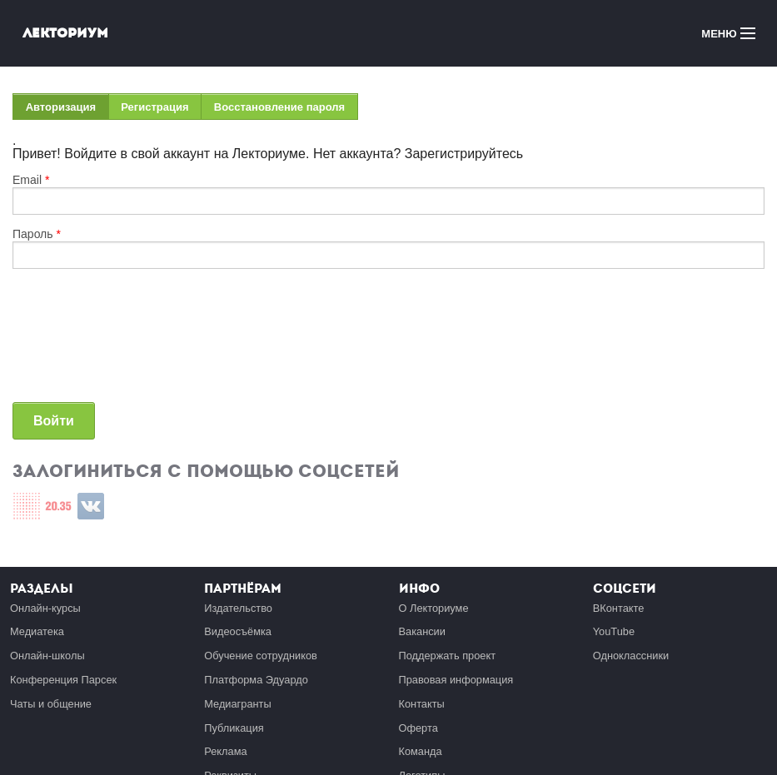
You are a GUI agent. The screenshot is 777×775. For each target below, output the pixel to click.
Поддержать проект (447, 655)
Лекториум (65, 33)
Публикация (234, 728)
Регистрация (154, 107)
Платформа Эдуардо (256, 679)
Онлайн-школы (47, 655)
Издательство (238, 608)
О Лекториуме (434, 608)
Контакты (422, 704)
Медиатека (37, 631)
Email (30, 180)
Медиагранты (237, 704)
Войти (53, 421)
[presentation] (80, 342)
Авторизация (67, 110)
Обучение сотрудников (260, 655)
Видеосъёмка (237, 631)
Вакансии (422, 631)
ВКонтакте (619, 608)
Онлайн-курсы (45, 608)
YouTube (614, 631)
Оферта (418, 728)
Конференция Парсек (63, 679)
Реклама (225, 751)
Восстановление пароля (279, 107)
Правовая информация (456, 679)
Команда (420, 751)
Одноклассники (631, 655)
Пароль (36, 234)
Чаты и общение (51, 704)
